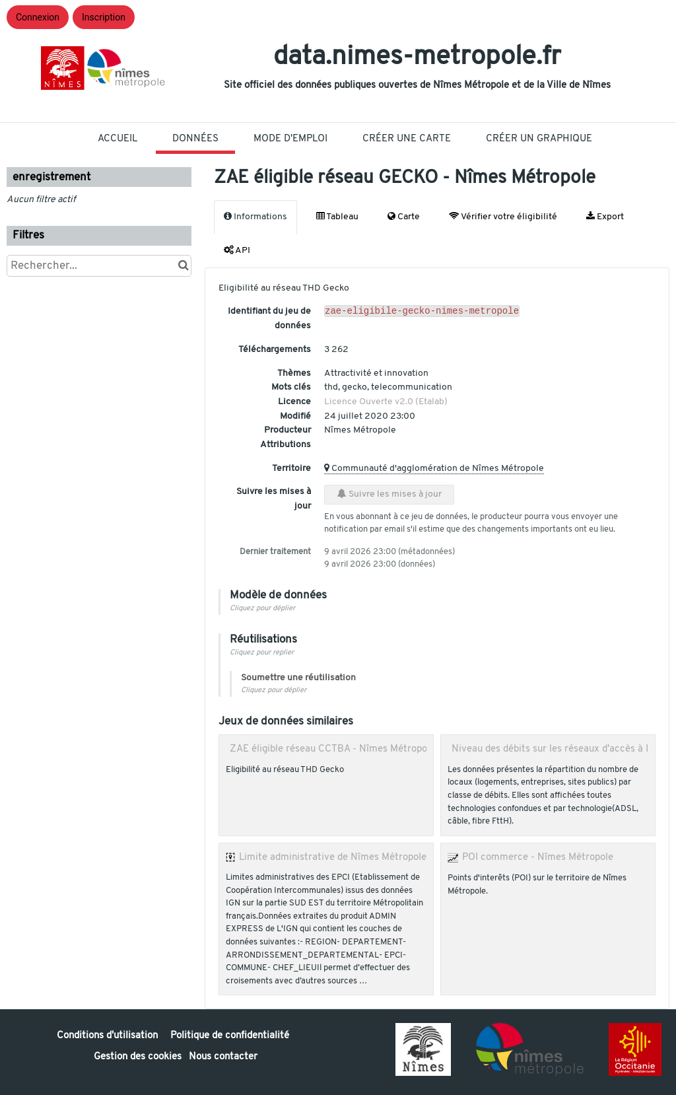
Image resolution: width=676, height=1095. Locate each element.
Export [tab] (605, 216)
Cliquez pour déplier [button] (262, 608)
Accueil (117, 139)
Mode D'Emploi (290, 139)
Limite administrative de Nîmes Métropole (332, 857)
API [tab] (237, 250)
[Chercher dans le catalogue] (183, 266)
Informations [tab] (255, 216)
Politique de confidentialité (229, 1036)
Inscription (103, 17)
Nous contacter (223, 1057)
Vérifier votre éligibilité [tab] (503, 216)
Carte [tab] (404, 216)
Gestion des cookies (138, 1057)
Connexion (37, 17)
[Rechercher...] (99, 266)
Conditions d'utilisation (108, 1036)
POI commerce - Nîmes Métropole (537, 857)
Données (195, 139)
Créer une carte (406, 139)
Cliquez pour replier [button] (262, 652)
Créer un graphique (539, 139)
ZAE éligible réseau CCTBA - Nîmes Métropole (332, 749)
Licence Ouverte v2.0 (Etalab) (386, 402)
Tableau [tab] (337, 216)
